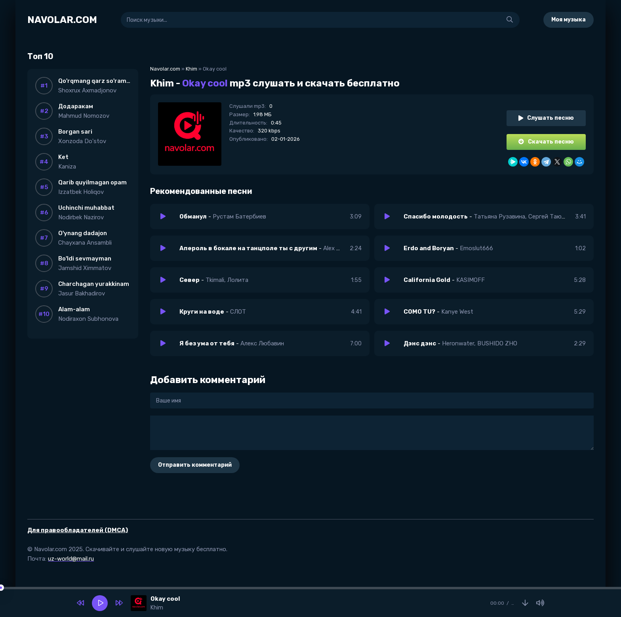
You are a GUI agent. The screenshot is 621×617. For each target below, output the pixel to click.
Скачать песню (546, 141)
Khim (191, 69)
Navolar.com (165, 69)
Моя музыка (568, 19)
